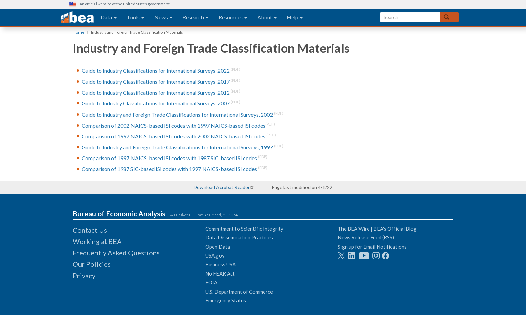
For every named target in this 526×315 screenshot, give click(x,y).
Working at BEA (97, 241)
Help (295, 17)
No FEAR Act (220, 273)
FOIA (211, 282)
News (163, 17)
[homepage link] (77, 17)
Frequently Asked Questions (116, 253)
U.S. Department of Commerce (239, 291)
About (267, 17)
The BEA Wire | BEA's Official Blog (377, 229)
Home (78, 32)
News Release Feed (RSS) (366, 237)
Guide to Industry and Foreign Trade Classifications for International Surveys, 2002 (177, 114)
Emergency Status (225, 300)
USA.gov (215, 255)
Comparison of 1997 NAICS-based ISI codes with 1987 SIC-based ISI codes (169, 158)
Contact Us (90, 230)
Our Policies (92, 264)
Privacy (84, 275)
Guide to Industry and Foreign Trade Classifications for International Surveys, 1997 (177, 147)
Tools (135, 17)
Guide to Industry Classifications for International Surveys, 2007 (156, 103)
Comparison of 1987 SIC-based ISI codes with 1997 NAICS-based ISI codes (169, 169)
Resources (232, 17)
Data (109, 17)
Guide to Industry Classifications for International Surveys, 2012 (156, 92)
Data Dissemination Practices (239, 237)
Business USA (220, 264)
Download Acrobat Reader (222, 187)
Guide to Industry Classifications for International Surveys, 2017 (156, 81)
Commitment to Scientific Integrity (244, 229)
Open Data (217, 247)
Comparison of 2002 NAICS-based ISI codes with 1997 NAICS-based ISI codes (173, 125)
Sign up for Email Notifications (372, 247)
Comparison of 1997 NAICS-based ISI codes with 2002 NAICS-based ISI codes (173, 136)
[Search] (449, 17)
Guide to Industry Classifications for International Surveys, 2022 (156, 70)
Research (195, 17)
